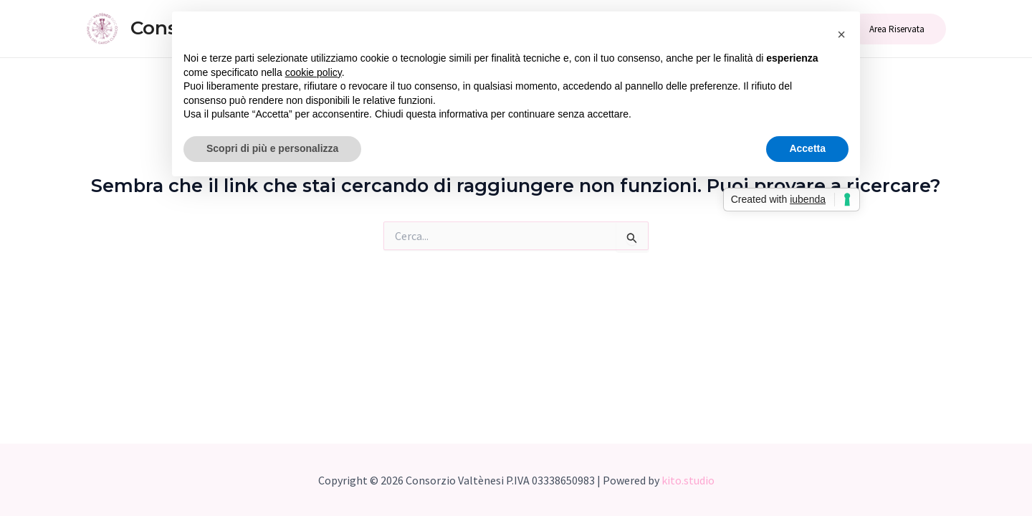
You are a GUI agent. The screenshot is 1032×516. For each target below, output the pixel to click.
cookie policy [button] (313, 72)
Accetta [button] (807, 148)
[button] (841, 34)
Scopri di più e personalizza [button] (272, 148)
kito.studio (688, 480)
